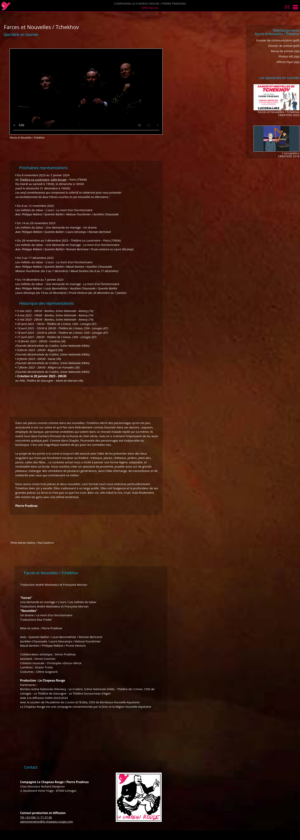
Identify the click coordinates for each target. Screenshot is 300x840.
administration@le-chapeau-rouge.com (46, 821)
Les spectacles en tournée (279, 77)
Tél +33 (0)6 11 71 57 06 (36, 817)
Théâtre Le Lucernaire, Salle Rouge (43, 179)
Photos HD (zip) (289, 56)
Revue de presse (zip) (285, 51)
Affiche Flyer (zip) (287, 62)
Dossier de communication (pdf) (277, 40)
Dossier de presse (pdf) (283, 46)
